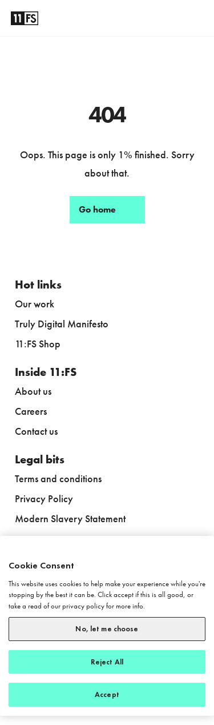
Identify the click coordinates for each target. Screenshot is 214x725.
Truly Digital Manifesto (61, 323)
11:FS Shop (37, 343)
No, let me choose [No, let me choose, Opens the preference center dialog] (106, 629)
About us (33, 391)
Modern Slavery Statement (70, 518)
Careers (31, 411)
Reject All (107, 662)
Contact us (36, 431)
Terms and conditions (58, 478)
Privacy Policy (44, 498)
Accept (107, 694)
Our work (34, 303)
